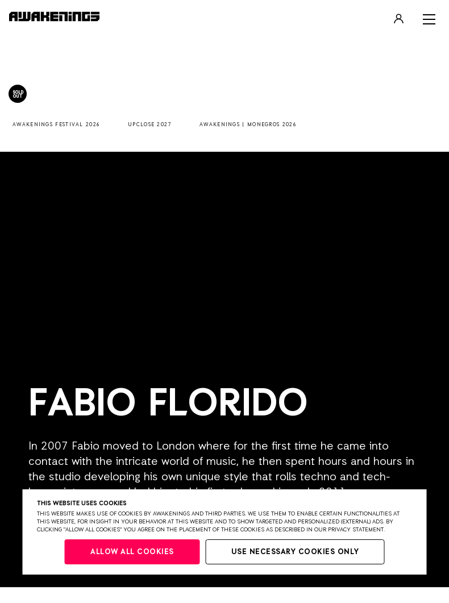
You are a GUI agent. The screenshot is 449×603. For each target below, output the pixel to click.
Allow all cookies (132, 552)
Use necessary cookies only (295, 552)
